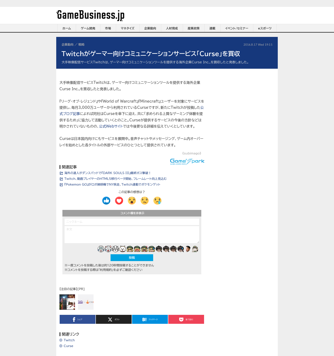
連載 (212, 28)
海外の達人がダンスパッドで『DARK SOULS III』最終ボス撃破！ (107, 172)
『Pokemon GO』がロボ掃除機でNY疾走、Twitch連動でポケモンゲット (112, 184)
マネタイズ (127, 28)
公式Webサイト (111, 126)
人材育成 (172, 28)
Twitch (69, 340)
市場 (108, 28)
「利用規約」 (105, 269)
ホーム (66, 28)
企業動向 (150, 28)
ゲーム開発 (88, 28)
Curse (68, 345)
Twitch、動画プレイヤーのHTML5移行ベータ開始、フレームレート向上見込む (115, 178)
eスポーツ (265, 28)
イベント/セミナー (236, 28)
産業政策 (194, 28)
